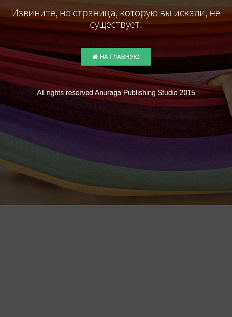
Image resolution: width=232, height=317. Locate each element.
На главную (116, 56)
